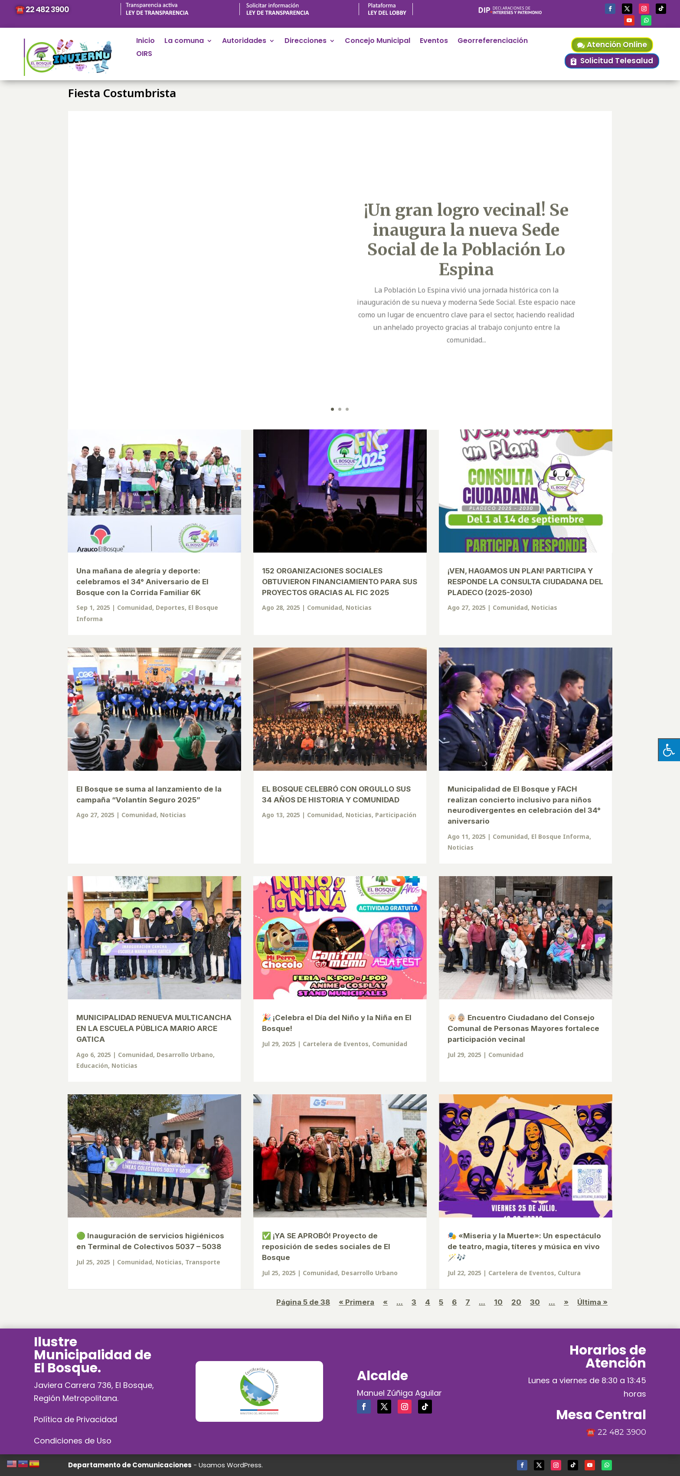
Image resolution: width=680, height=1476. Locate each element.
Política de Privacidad (75, 1419)
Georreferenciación (493, 42)
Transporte (202, 1262)
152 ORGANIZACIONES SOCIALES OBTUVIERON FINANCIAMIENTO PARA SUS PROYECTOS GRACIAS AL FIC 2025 (339, 581)
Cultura (569, 1273)
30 (535, 1302)
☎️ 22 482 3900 (42, 9)
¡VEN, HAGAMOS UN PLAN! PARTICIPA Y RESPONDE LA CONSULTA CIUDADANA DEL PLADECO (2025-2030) (525, 581)
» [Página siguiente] (566, 1302)
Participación (395, 815)
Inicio (145, 42)
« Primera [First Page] (356, 1302)
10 (498, 1302)
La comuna (184, 42)
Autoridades (244, 42)
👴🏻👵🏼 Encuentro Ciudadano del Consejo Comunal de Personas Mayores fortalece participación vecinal (523, 1028)
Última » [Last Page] (592, 1302)
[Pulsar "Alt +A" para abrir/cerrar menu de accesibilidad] (669, 749)
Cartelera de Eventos (336, 1044)
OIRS (144, 55)
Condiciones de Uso (72, 1440)
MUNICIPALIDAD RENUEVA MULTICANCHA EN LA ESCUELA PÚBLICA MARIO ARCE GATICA (154, 1028)
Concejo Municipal (377, 42)
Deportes (170, 607)
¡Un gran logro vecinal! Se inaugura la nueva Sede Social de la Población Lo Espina (466, 265)
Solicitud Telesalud (616, 61)
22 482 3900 (622, 1432)
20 (516, 1302)
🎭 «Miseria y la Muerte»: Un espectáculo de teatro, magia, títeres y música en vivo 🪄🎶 (524, 1246)
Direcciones (305, 42)
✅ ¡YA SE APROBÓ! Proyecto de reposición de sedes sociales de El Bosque (326, 1246)
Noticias (359, 607)
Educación (92, 1065)
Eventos (434, 42)
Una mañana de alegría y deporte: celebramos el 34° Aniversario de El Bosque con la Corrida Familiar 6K (142, 581)
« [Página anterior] (385, 1302)
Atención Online (617, 44)
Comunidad (134, 607)
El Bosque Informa (560, 836)
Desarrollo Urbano (185, 1055)
